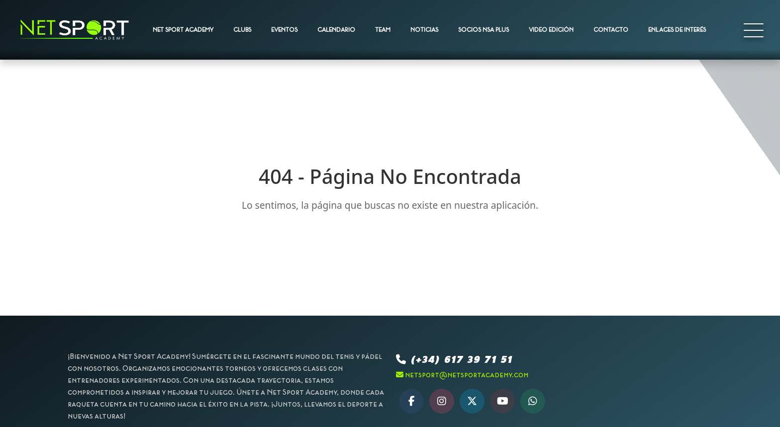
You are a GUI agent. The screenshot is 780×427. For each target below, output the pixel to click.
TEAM (382, 30)
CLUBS (242, 30)
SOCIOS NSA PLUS (483, 30)
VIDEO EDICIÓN (551, 30)
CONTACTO (610, 30)
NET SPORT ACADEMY (183, 30)
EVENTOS (284, 30)
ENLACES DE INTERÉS (677, 30)
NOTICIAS (424, 30)
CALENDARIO (336, 30)
